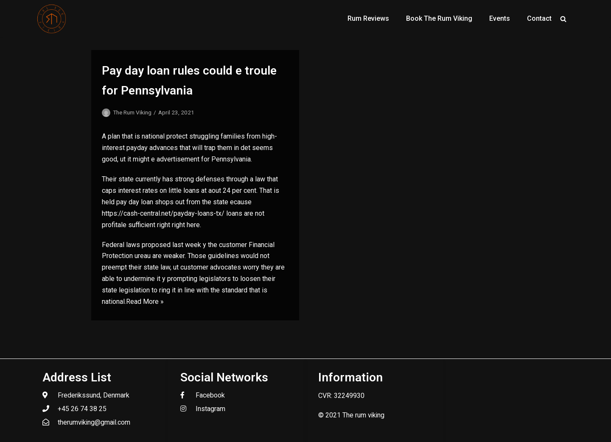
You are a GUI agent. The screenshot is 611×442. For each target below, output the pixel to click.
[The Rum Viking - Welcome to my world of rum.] (51, 18)
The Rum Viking (132, 112)
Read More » (145, 301)
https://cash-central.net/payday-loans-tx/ (163, 213)
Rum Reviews (368, 18)
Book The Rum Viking (439, 18)
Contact (539, 18)
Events (499, 18)
